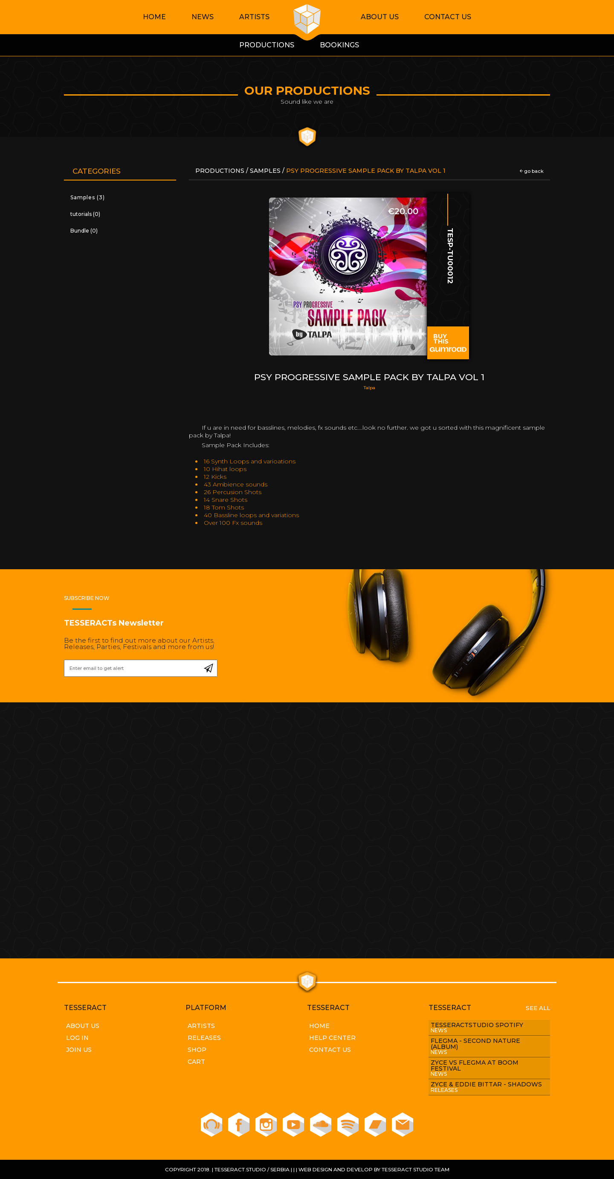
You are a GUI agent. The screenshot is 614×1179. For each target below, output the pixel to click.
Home (154, 17)
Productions (220, 171)
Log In (77, 1038)
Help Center (332, 1038)
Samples (265, 171)
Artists (254, 17)
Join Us (79, 1050)
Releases (204, 1038)
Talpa (369, 387)
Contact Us (447, 17)
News (202, 17)
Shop (197, 1050)
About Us (380, 17)
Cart (196, 1061)
